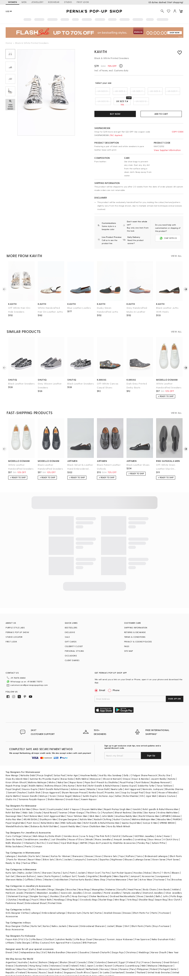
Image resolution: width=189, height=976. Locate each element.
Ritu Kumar (69, 776)
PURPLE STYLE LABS (15, 624)
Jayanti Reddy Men (70, 817)
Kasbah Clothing (103, 810)
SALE (67, 634)
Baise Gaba (67, 769)
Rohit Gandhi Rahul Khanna (54, 780)
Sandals (149, 887)
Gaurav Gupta (30, 780)
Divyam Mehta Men (92, 800)
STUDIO (68, 2)
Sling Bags (72, 890)
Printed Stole (55, 893)
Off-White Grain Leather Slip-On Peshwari (165, 463)
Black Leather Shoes (138, 461)
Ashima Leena (77, 780)
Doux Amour (154, 830)
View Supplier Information (167, 150)
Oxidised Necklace (120, 887)
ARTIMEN (165, 806)
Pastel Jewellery (112, 883)
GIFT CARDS (70, 638)
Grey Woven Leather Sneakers (50, 382)
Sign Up (151, 746)
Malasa (77, 786)
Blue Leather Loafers (79, 304)
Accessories (148, 867)
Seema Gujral (128, 776)
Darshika (137, 803)
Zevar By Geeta (14, 830)
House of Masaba (167, 783)
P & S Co (23, 930)
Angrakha (92, 867)
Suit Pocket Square (122, 863)
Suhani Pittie (158, 833)
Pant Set (133, 870)
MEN (24, 2)
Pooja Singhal (44, 766)
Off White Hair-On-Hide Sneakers (19, 306)
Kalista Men (86, 810)
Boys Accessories (15, 920)
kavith (12, 300)
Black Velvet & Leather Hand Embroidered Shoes (80, 463)
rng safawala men (168, 457)
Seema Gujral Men (131, 813)
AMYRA (83, 833)
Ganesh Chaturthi (100, 943)
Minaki (89, 830)
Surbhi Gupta (90, 786)
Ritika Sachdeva (14, 837)
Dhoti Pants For (141, 903)
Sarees (45, 847)
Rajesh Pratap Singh (16, 776)
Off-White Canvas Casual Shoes (107, 382)
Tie (168, 870)
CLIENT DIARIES (72, 657)
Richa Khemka (130, 786)
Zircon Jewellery (93, 883)
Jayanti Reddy (158, 769)
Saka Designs (23, 933)
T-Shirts (166, 863)
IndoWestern (61, 870)
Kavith (100, 51)
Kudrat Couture (121, 810)
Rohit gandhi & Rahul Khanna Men (160, 800)
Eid (44, 943)
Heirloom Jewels (14, 883)
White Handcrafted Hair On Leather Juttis (50, 306)
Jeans (40, 867)
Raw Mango (12, 766)
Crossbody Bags (89, 890)
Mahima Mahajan (37, 773)
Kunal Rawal (50, 803)
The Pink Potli (102, 826)
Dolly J (127, 766)
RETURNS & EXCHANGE (135, 629)
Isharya (27, 826)
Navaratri (72, 943)
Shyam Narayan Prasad (74, 783)
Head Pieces (134, 880)
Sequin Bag (161, 890)
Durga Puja (118, 943)
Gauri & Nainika (140, 769)
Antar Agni (72, 766)
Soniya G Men (150, 813)
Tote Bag (132, 890)
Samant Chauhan (17, 783)
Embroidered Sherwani (92, 916)
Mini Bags (120, 890)
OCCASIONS (71, 652)
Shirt (126, 916)
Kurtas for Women (60, 847)
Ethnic (39, 870)
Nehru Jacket (25, 863)
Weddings (143, 943)
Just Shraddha (58, 830)
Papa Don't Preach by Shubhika (101, 773)
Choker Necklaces (98, 887)
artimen (72, 457)
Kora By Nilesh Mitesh (118, 817)
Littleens (10, 933)
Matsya (43, 786)
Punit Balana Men (33, 806)
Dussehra (84, 943)
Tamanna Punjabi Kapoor (32, 790)
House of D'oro (76, 830)
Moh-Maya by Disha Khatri (47, 826)
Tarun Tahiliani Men (77, 806)
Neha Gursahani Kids (163, 930)
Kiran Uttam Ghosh (16, 773)
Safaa (118, 786)
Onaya (126, 769)
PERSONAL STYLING (74, 648)
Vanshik (136, 800)
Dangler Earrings (39, 887)
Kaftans (130, 847)
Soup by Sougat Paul (132, 783)
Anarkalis (22, 847)
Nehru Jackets (59, 916)
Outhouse (127, 826)
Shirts (37, 863)
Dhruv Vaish (39, 800)
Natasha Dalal (27, 766)
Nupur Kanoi (76, 773)
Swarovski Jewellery (72, 883)
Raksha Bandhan (57, 943)
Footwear (159, 870)
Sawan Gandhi (30, 786)
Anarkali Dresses (112, 903)
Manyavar (95, 769)
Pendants (30, 883)
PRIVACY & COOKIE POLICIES (138, 638)
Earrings (22, 880)
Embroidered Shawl (35, 893)
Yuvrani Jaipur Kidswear (120, 930)
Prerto (28, 837)
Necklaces (11, 880)
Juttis (166, 887)
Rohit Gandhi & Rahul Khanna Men (102, 813)
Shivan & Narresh (112, 769)
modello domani (167, 376)
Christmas (131, 943)
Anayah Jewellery (123, 830)
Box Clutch (174, 890)
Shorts (156, 863)
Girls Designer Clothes (17, 903)
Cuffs (32, 880)
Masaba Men (164, 810)
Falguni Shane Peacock (145, 766)
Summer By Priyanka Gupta (44, 769)
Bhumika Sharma (174, 780)
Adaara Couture (167, 786)
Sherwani (47, 863)
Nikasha (91, 780)
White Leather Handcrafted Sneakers (168, 382)
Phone (116, 687)
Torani (52, 786)
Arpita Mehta (13, 786)
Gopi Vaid (150, 783)
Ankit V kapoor (72, 800)
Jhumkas (54, 887)
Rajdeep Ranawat (160, 773)
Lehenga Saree (142, 850)
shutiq (12, 376)
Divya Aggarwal (51, 783)
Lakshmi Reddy (64, 930)
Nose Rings (84, 880)
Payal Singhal (13, 780)
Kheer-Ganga (76, 803)
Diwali (9, 943)
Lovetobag (140, 830)
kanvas (101, 376)
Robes (147, 863)
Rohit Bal (81, 776)
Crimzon (37, 837)
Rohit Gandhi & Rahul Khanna (104, 776)
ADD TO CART (161, 114)
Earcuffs (121, 880)
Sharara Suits (74, 903)
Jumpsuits (79, 850)
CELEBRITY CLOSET (74, 643)
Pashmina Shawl (14, 893)
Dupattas (104, 850)
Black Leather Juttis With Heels (167, 306)
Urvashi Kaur (72, 790)
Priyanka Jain (112, 783)
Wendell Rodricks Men (17, 817)
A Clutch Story (170, 830)
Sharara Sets (110, 847)
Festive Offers (30, 853)
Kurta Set (88, 903)
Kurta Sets (34, 847)
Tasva (9, 800)
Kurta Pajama (52, 867)
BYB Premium (90, 933)
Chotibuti (49, 930)
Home (9, 42)
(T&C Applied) (115, 135)
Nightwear (117, 850)
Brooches (177, 870)
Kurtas (57, 863)
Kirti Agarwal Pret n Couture (66, 933)
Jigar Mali (151, 786)
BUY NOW (115, 114)
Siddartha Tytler (146, 776)
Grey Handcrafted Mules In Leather (137, 306)
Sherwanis (77, 847)
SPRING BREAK (167, 813)
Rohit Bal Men (13, 803)
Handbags (24, 890)
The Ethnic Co (93, 803)
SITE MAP (128, 648)
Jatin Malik (107, 806)
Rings (51, 880)
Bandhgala (106, 867)
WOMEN (12, 2)
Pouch (35, 890)
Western (48, 870)
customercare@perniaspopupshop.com (24, 680)
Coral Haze (53, 833)
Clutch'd (116, 826)
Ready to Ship (13, 853)
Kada (132, 887)
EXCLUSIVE (70, 629)
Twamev (62, 803)
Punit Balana (142, 773)
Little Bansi (36, 930)
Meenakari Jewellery (48, 883)
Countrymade (54, 800)
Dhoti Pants (176, 847)
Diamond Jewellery (153, 883)
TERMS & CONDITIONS (135, 634)
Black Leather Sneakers (21, 380)
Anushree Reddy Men (126, 806)
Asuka (38, 803)
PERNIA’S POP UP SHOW (17, 629)
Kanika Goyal (96, 783)
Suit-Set (10, 867)
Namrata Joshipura (152, 780)
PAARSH (177, 810)
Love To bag (86, 826)
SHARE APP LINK (174, 696)
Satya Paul (59, 766)
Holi (16, 943)
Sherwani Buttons (25, 867)
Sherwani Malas (14, 870)
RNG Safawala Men (71, 813)
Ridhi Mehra (82, 769)
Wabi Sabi (27, 803)
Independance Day (30, 943)
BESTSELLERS (71, 624)
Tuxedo (81, 867)
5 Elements (29, 833)
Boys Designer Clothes (17, 916)
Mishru (52, 773)
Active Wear (145, 870)
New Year (174, 943)
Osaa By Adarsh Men (17, 769)
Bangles (60, 880)
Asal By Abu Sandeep (110, 766)
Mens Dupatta (120, 867)
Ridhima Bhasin (53, 776)
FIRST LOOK (83, 2)
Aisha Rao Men (13, 810)
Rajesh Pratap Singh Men (117, 800)
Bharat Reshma (123, 803)
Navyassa (99, 930)
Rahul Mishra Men (50, 813)
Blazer (119, 916)
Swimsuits (92, 850)
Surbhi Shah (34, 783)
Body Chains (149, 880)
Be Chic (41, 833)
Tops (121, 847)
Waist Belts (46, 890)
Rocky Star (165, 766)
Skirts (59, 850)
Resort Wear (34, 850)
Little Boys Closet (83, 930)
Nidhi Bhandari (14, 833)
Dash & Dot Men (22, 800)
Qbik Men (94, 806)
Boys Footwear (161, 916)
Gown (98, 847)
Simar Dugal (64, 786)
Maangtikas (98, 880)
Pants (73, 863)
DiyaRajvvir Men (48, 810)
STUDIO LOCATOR (14, 634)
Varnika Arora (70, 826)
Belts (158, 887)
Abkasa (176, 806)
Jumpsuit (135, 867)
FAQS (126, 643)
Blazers (175, 863)
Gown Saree (158, 850)
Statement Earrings (18, 887)
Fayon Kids (12, 930)
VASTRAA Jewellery (144, 826)
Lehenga (35, 903)
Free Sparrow (142, 930)
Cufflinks (29, 870)
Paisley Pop (144, 833)
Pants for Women (17, 850)
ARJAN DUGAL (30, 810)
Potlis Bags (176, 887)
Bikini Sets (48, 850)
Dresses (89, 847)
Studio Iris (11, 790)
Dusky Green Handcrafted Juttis (107, 306)
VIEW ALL (176, 252)
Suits (65, 863)
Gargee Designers (68, 810)
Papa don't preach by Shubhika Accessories (112, 833)
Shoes (140, 887)
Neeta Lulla (116, 780)
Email (100, 687)
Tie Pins (106, 863)
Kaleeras (110, 880)
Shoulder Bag (146, 890)
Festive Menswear (117, 870)
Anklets (176, 880)
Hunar (167, 826)
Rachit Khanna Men (149, 806)
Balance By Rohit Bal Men (44, 817)
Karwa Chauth (159, 943)
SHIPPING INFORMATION (135, 624)
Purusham (108, 803)
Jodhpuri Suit (69, 867)
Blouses (129, 850)
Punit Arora (33, 813)
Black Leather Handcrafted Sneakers (50, 463)
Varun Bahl (103, 780)
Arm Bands (164, 880)
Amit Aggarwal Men (54, 806)
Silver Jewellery (173, 883)
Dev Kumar (150, 803)
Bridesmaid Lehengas (156, 847)
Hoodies (138, 863)
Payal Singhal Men (15, 813)
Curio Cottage (13, 826)
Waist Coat (94, 863)
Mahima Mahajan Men (143, 810)
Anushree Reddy (88, 766)
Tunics (139, 847)
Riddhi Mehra (36, 776)
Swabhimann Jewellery (36, 830)
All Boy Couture (40, 933)
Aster (159, 826)
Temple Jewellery (132, 883)
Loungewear (163, 867)
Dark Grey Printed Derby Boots (137, 382)
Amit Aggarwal (133, 780)
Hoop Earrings (79, 887)
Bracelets (42, 880)
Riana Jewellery (103, 830)
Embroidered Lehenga (53, 903)
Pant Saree (173, 850)
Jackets (68, 850)
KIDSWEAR (53, 2)
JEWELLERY (37, 2)
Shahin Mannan (55, 790)
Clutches (12, 890)
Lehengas (11, 847)
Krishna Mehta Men (168, 803)
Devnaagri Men (14, 806)
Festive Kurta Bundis (81, 870)
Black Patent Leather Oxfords (108, 463)
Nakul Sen (63, 773)
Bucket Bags (106, 890)
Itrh (142, 786)
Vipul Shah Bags (69, 833)
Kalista (171, 769)
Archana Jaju (106, 786)
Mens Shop (99, 870)
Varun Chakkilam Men (93, 817)
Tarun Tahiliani (164, 776)
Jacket (110, 916)
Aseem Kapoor (89, 790)
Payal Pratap (127, 773)
